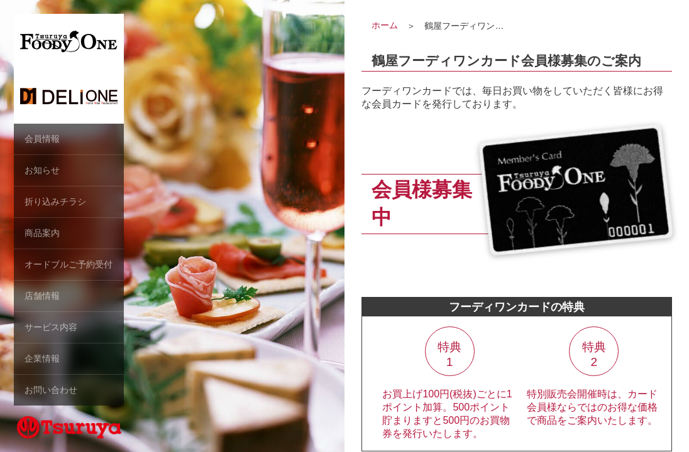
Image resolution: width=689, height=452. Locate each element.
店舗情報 (42, 296)
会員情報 (42, 139)
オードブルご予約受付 (69, 264)
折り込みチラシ (55, 201)
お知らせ (42, 170)
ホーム (385, 25)
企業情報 (42, 358)
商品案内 (42, 233)
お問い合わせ (51, 390)
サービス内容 (51, 327)
